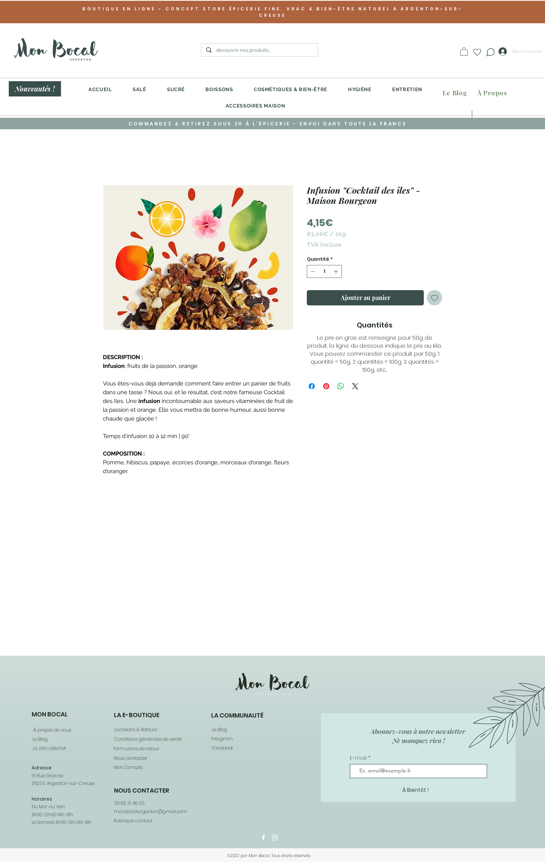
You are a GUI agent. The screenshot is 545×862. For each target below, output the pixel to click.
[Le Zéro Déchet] (49, 748)
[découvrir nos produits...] (258, 50)
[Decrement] (312, 271)
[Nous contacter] (130, 758)
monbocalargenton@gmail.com (150, 811)
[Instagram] (275, 837)
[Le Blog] (454, 93)
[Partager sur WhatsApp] (340, 386)
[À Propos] (492, 93)
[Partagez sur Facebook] (311, 386)
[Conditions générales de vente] (147, 739)
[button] (464, 51)
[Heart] (477, 52)
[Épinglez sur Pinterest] (326, 386)
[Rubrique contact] (132, 820)
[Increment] (336, 271)
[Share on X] (355, 386)
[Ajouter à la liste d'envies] (434, 297)
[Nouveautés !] (35, 88)
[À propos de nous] (52, 730)
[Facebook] (222, 748)
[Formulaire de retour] (136, 748)
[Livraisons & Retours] (135, 729)
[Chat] (490, 52)
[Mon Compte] (128, 767)
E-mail (359, 758)
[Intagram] (221, 739)
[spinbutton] (324, 271)
